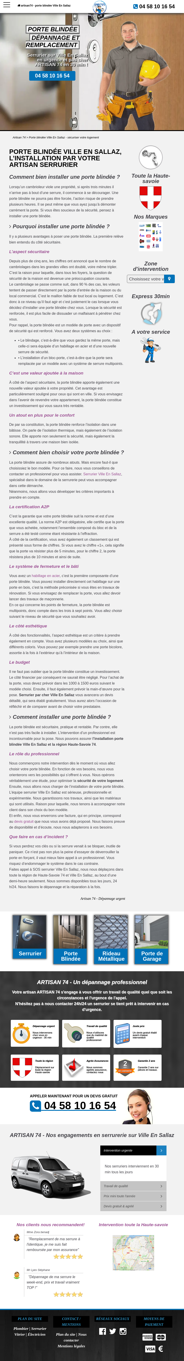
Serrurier (38, 1328)
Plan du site (65, 1334)
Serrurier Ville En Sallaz (102, 474)
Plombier (20, 1328)
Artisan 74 (19, 137)
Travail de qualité (116, 1186)
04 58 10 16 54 (161, 5)
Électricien (36, 1334)
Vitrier (19, 1334)
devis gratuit (23, 821)
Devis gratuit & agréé (119, 1206)
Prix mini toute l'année (119, 1196)
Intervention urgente (118, 1150)
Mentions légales (71, 1346)
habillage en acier (46, 576)
